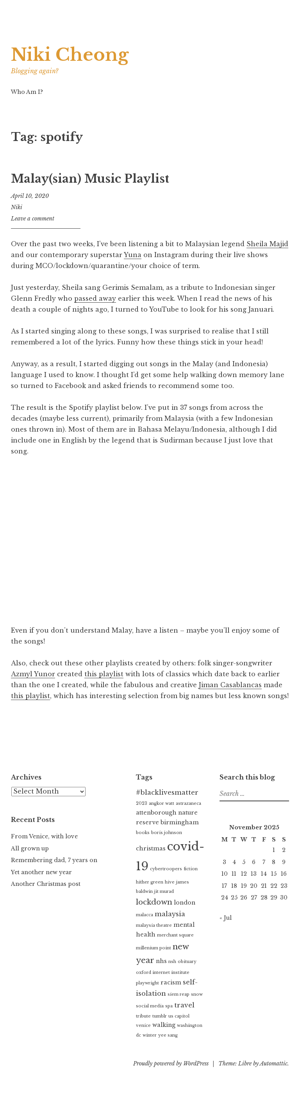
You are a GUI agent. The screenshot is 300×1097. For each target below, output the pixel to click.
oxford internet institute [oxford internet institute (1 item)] (162, 972)
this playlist (103, 674)
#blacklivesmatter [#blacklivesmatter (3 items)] (167, 792)
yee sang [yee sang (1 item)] (168, 1035)
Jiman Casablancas (230, 685)
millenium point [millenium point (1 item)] (153, 948)
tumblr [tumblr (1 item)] (159, 1016)
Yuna (132, 255)
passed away (95, 298)
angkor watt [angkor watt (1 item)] (161, 803)
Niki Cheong (72, 54)
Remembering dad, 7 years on (54, 860)
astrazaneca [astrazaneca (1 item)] (188, 803)
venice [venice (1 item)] (143, 1025)
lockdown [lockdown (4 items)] (154, 902)
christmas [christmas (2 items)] (151, 848)
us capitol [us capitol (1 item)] (178, 1016)
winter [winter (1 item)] (150, 1035)
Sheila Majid (267, 244)
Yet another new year (41, 872)
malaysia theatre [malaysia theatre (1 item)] (154, 925)
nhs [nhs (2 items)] (161, 961)
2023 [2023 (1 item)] (141, 803)
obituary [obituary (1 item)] (187, 961)
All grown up (30, 848)
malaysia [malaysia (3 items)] (170, 914)
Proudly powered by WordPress (171, 1063)
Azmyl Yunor (33, 674)
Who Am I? (27, 91)
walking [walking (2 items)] (163, 1024)
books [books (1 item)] (143, 832)
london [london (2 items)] (184, 902)
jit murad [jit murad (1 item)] (164, 891)
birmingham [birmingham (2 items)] (180, 822)
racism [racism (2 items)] (171, 982)
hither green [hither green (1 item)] (149, 882)
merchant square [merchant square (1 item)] (175, 935)
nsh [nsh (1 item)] (172, 961)
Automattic (274, 1063)
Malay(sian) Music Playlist (90, 179)
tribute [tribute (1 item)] (143, 1016)
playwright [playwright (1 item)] (147, 983)
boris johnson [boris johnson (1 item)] (166, 832)
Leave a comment (32, 218)
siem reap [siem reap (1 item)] (178, 994)
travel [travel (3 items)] (184, 1005)
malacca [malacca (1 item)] (144, 914)
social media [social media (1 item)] (150, 1006)
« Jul (226, 917)
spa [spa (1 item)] (169, 1006)
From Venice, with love (44, 836)
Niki (16, 207)
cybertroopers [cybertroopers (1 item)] (166, 868)
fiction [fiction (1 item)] (191, 868)
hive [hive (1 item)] (170, 882)
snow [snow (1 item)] (197, 994)
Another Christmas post (45, 883)
